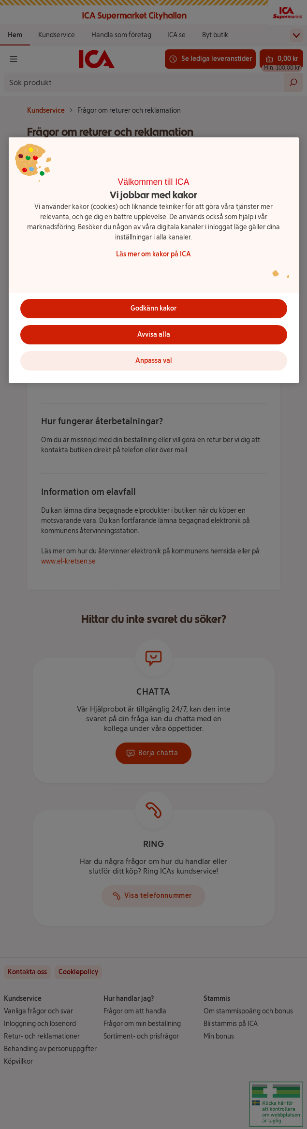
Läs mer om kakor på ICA (153, 254)
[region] (154, 260)
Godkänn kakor (153, 308)
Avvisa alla (153, 334)
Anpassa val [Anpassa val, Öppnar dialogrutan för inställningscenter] (153, 361)
